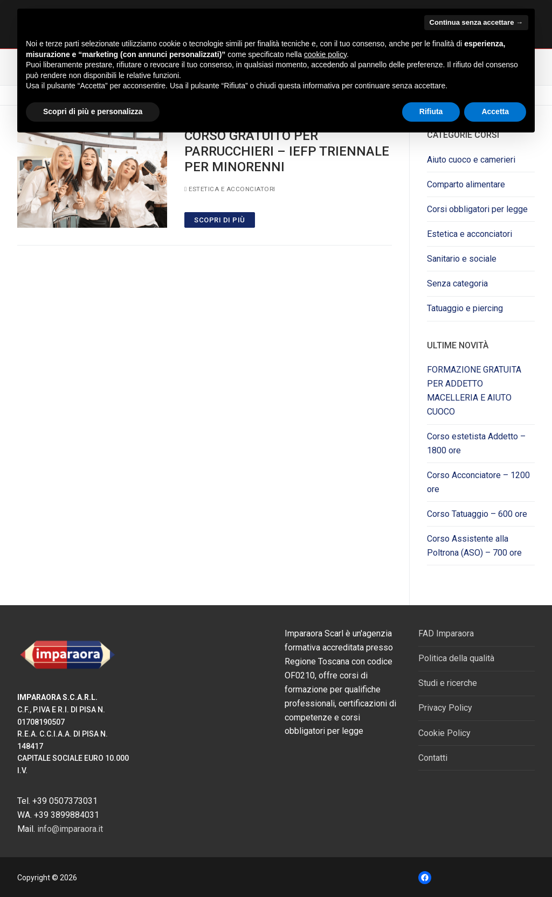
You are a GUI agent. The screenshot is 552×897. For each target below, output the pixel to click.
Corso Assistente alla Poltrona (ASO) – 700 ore (474, 546)
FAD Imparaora (446, 633)
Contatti (432, 758)
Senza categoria (457, 283)
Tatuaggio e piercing (465, 308)
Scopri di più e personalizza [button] (92, 111)
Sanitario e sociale (461, 259)
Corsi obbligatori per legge (477, 209)
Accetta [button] (495, 111)
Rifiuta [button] (431, 111)
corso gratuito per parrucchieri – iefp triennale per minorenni (286, 151)
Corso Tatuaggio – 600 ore (477, 514)
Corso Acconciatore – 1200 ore (478, 482)
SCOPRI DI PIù (219, 220)
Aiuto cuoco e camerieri (471, 160)
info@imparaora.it (70, 829)
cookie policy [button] (325, 54)
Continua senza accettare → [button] (476, 22)
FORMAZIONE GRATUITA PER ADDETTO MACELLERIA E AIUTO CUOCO (474, 391)
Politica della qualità (456, 658)
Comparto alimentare (466, 184)
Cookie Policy (444, 733)
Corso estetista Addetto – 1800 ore (476, 443)
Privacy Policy (445, 708)
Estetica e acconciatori (229, 189)
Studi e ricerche (447, 683)
